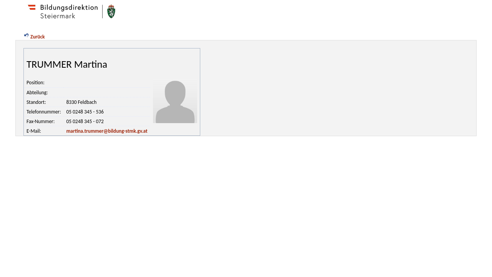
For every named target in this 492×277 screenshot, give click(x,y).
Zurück (34, 36)
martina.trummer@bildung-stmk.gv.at (106, 131)
